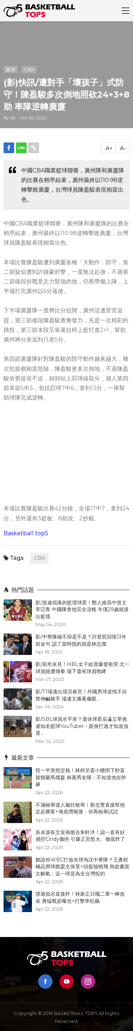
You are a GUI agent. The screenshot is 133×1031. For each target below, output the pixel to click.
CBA (29, 69)
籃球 (10, 69)
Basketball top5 (26, 533)
